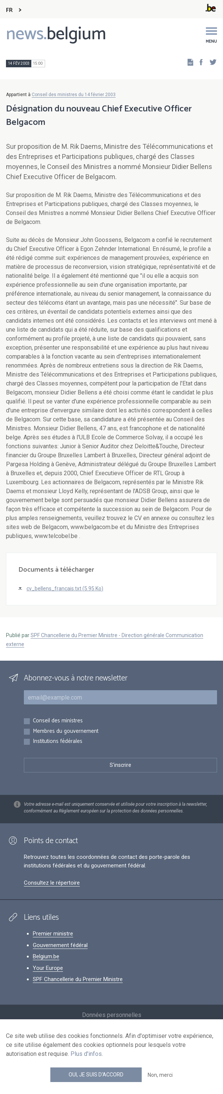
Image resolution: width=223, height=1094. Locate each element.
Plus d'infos (86, 1053)
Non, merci (160, 1075)
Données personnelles (111, 1014)
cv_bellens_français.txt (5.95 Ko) (64, 588)
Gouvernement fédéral (60, 945)
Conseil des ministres (58, 721)
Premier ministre (53, 933)
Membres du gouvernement (65, 731)
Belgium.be (46, 956)
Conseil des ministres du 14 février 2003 (74, 94)
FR (9, 10)
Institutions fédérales (57, 741)
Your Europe (48, 968)
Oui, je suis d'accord (96, 1075)
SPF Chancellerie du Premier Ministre (78, 979)
